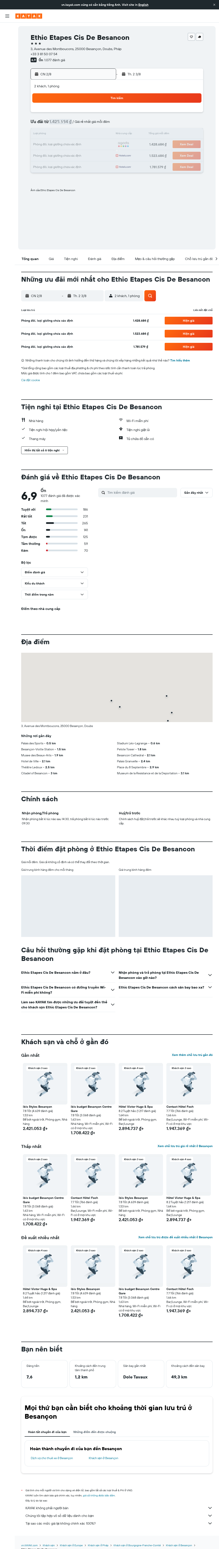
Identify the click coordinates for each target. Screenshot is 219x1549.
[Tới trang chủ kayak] (28, 16)
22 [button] (92, 145)
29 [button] (92, 155)
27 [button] (72, 155)
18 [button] (51, 145)
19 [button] (61, 145)
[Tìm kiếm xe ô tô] (7, 47)
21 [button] (82, 145)
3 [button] (41, 124)
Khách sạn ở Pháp (98, 1545)
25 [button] (51, 155)
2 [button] (103, 114)
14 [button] (82, 134)
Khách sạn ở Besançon (103, 1458)
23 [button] (102, 145)
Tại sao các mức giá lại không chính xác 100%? (119, 1523)
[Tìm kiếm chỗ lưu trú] (7, 38)
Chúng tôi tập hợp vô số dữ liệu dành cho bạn (119, 1515)
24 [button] (41, 155)
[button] (214, 4)
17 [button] (40, 145)
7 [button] (82, 124)
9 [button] (103, 124)
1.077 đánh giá (54, 60)
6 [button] (72, 124)
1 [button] (92, 114)
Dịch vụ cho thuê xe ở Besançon (52, 1458)
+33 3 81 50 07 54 (44, 54)
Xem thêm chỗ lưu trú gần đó (192, 1055)
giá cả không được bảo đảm (99, 1495)
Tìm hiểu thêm (180, 360)
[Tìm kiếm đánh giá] (141, 492)
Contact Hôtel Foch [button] (180, 1107)
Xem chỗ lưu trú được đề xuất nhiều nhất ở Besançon (175, 1237)
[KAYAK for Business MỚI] (7, 77)
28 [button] (82, 155)
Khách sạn (49, 1545)
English (143, 5)
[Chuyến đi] (7, 89)
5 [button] (61, 124)
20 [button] (72, 145)
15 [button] (92, 134)
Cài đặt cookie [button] (30, 380)
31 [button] (41, 165)
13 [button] (71, 134)
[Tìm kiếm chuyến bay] (7, 29)
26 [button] (61, 155)
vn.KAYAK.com (29, 1545)
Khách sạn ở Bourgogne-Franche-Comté (137, 1545)
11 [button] (51, 134)
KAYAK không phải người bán (119, 1507)
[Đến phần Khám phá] (7, 59)
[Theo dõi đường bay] (7, 68)
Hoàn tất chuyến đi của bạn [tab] (47, 1432)
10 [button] (41, 134)
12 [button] (61, 134)
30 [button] (102, 155)
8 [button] (92, 124)
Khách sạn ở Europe (71, 1545)
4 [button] (51, 124)
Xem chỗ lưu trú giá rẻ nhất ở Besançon (185, 1146)
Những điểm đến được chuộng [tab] (94, 1432)
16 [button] (102, 134)
